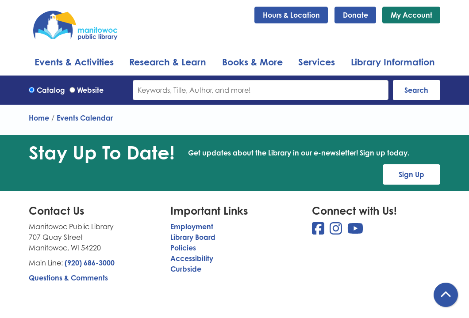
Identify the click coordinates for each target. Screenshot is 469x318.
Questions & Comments (68, 277)
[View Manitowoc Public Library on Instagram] (337, 231)
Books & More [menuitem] (252, 62)
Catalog (51, 90)
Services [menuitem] (316, 62)
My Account (411, 15)
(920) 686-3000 (90, 262)
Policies (183, 247)
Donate (355, 15)
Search (416, 90)
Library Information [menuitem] (393, 62)
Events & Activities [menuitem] (74, 62)
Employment (191, 226)
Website (90, 90)
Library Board (192, 237)
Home (39, 118)
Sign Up (411, 174)
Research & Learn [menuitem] (167, 62)
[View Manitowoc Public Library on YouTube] (355, 231)
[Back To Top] (446, 295)
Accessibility (191, 258)
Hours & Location (291, 15)
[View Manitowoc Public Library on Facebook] (319, 231)
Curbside (185, 269)
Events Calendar (85, 118)
